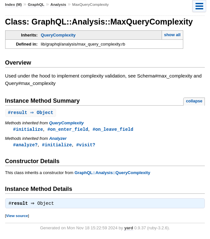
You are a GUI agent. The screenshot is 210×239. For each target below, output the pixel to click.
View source (17, 217)
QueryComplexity (58, 35)
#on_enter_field (67, 130)
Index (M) (13, 4)
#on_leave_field (113, 130)
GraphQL (36, 4)
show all (172, 34)
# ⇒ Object (31, 113)
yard (128, 229)
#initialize (28, 130)
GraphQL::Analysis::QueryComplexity (112, 173)
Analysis (58, 4)
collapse (194, 101)
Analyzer (57, 139)
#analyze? (25, 145)
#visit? (85, 145)
